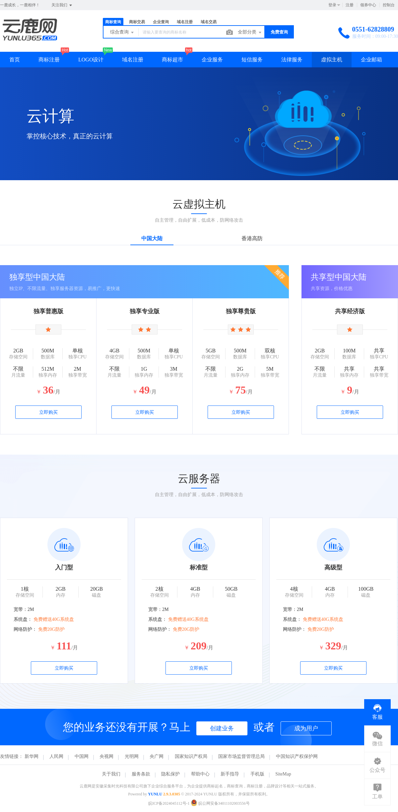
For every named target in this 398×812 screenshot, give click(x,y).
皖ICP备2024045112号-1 (168, 803)
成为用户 (306, 728)
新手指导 (230, 774)
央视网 (106, 756)
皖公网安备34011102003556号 (220, 803)
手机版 (257, 774)
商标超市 (172, 59)
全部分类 (250, 33)
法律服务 (291, 59)
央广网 (157, 756)
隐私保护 (170, 774)
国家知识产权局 (191, 756)
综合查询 (122, 33)
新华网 (31, 756)
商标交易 (137, 22)
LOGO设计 (90, 59)
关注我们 (62, 5)
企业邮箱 (371, 59)
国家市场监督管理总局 (241, 756)
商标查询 (113, 22)
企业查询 (161, 22)
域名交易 (209, 22)
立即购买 (48, 412)
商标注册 (49, 59)
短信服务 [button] (252, 59)
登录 (332, 5)
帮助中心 (200, 774)
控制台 (389, 5)
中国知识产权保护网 (297, 756)
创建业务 (222, 728)
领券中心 (368, 5)
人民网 (56, 756)
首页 (14, 59)
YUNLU (155, 794)
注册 (350, 5)
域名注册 (185, 22)
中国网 (82, 756)
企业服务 (212, 59)
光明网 (132, 756)
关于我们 (111, 774)
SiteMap (283, 774)
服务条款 (141, 774)
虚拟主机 (331, 59)
